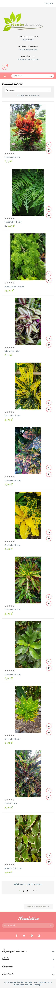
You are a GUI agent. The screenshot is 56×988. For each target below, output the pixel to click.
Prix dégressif (28, 56)
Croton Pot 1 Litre (12, 157)
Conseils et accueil (28, 36)
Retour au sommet (38, 906)
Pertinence (28, 89)
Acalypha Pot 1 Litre (13, 868)
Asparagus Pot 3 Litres (14, 286)
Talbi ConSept (34, 984)
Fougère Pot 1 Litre (13, 222)
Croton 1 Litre (11, 803)
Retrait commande (28, 46)
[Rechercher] (32, 76)
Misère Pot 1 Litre (12, 351)
